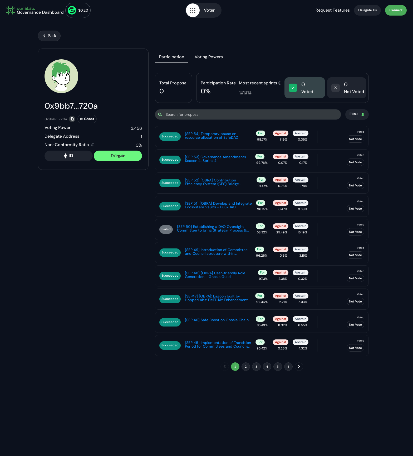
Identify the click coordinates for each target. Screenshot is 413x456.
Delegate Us (367, 10)
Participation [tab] (171, 57)
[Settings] (357, 114)
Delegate (118, 156)
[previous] (224, 366)
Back (49, 36)
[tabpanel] (262, 222)
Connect (395, 10)
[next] (299, 366)
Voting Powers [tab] (209, 57)
